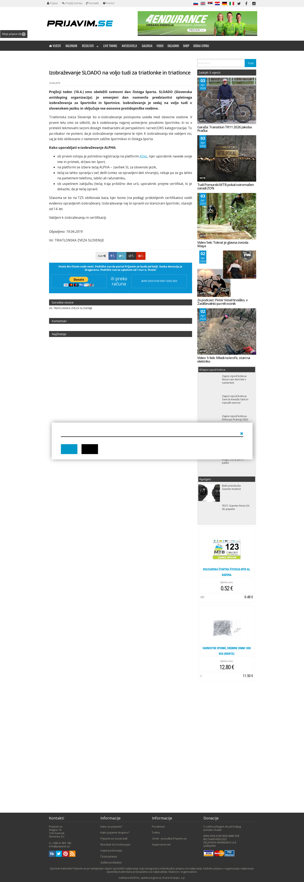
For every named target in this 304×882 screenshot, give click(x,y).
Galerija (147, 45)
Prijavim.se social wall (113, 838)
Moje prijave (13, 34)
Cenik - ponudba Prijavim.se (169, 838)
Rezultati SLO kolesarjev (115, 844)
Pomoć (108, 3)
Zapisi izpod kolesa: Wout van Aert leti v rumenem (234, 379)
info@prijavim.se (59, 846)
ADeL (144, 156)
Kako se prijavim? (111, 826)
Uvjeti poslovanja (111, 850)
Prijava (52, 3)
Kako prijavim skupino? (114, 832)
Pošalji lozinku (72, 3)
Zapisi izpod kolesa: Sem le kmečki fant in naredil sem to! (235, 399)
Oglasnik (173, 45)
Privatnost (158, 826)
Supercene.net (161, 844)
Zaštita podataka (111, 862)
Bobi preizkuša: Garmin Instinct (231, 487)
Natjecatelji (129, 45)
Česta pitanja (108, 856)
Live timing (110, 45)
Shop (186, 45)
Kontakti (92, 3)
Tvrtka (156, 832)
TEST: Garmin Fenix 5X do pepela (235, 507)
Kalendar (71, 45)
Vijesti (55, 45)
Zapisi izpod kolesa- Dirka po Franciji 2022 (235, 417)
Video (159, 45)
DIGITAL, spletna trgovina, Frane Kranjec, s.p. (157, 878)
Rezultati (90, 45)
